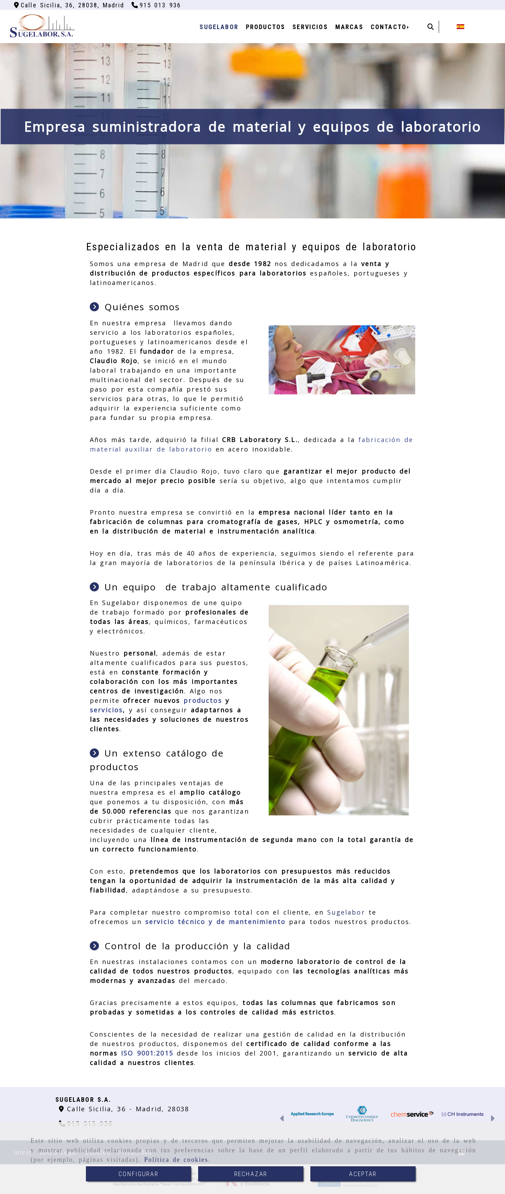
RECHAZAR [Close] (250, 1174)
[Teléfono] (156, 5)
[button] (282, 1119)
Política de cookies (176, 1159)
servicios (106, 710)
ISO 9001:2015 (147, 1053)
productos (202, 700)
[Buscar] (430, 27)
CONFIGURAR (139, 1174)
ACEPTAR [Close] (363, 1174)
